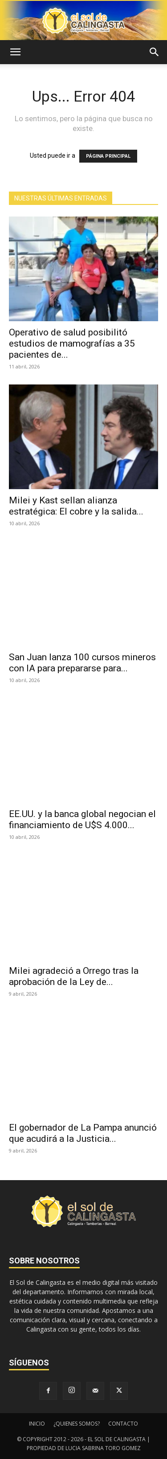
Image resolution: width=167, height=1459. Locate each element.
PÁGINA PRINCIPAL (108, 156)
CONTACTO (123, 1423)
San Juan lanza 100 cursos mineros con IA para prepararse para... (82, 663)
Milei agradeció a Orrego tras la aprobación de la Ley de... (73, 976)
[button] (15, 52)
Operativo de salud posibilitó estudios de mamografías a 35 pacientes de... (72, 343)
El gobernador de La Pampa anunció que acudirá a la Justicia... (83, 1133)
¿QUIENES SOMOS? (76, 1423)
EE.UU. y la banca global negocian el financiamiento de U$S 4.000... (82, 819)
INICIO (37, 1423)
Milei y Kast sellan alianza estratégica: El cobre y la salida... (76, 506)
